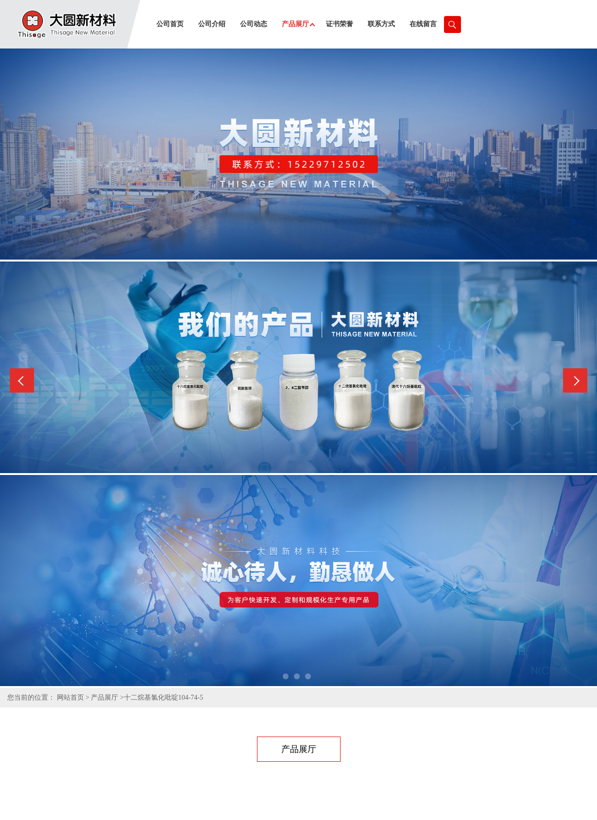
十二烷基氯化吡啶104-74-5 (163, 697)
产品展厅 (104, 697)
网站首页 (70, 697)
